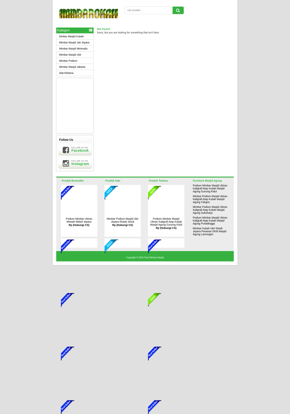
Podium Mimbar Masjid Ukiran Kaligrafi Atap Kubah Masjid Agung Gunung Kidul (166, 221)
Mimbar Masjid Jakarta (72, 66)
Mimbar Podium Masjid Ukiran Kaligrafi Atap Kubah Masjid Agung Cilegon (210, 199)
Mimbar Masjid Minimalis (73, 48)
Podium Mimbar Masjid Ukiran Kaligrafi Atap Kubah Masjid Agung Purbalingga (210, 220)
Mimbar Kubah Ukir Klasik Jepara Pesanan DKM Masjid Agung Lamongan (209, 231)
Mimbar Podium (68, 60)
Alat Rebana (66, 72)
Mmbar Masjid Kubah (71, 36)
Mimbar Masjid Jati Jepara (74, 42)
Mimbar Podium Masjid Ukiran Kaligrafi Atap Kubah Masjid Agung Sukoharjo (210, 209)
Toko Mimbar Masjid (154, 257)
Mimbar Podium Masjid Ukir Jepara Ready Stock (122, 220)
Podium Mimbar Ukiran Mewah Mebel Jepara (79, 220)
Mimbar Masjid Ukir (70, 54)
